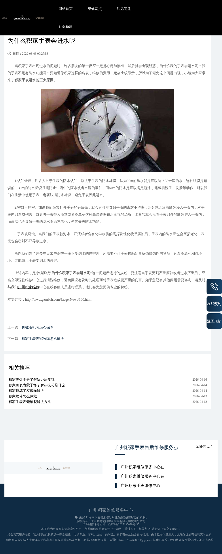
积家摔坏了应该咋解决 (26, 391)
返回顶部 (214, 321)
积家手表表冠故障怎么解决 (43, 339)
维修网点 (95, 9)
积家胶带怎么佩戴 (23, 396)
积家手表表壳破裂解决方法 (30, 402)
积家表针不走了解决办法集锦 (32, 380)
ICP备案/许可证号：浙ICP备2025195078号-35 (111, 524)
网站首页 (66, 9)
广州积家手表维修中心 (140, 485)
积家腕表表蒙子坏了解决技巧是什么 (37, 385)
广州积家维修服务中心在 (142, 467)
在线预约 (214, 304)
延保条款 (66, 26)
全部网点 (204, 446)
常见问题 (124, 9)
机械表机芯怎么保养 (37, 327)
